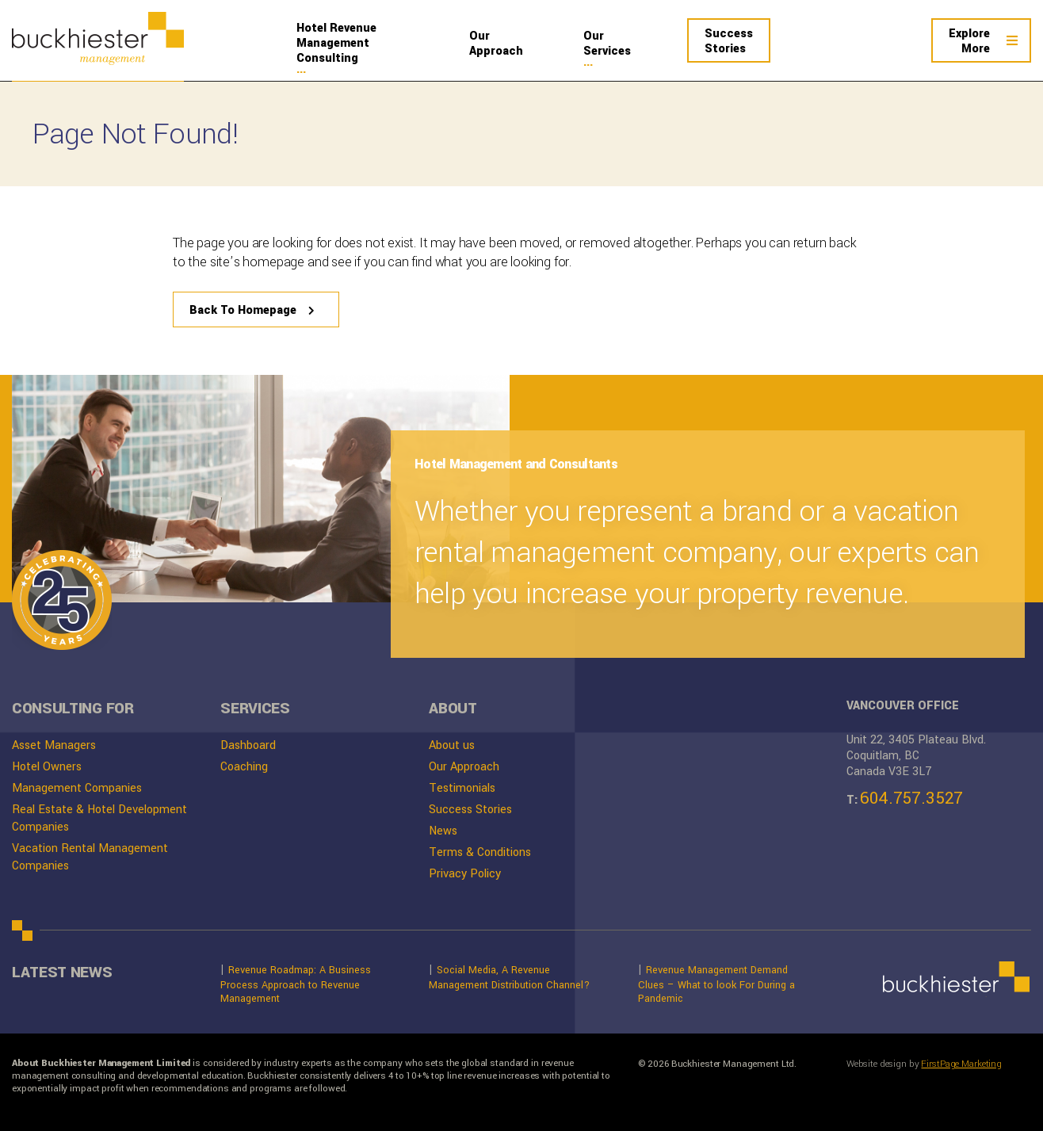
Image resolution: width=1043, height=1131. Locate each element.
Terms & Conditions (480, 852)
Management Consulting (363, 43)
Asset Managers (54, 745)
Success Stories (470, 809)
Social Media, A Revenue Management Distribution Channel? (509, 976)
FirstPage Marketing (961, 1064)
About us (452, 745)
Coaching (244, 766)
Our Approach (464, 766)
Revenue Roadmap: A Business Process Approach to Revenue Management (295, 983)
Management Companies (77, 788)
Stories (729, 41)
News (443, 831)
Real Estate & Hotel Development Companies (99, 818)
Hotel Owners (47, 766)
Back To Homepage (242, 310)
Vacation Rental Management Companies (90, 857)
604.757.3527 (911, 798)
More (969, 41)
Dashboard (248, 745)
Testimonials (462, 788)
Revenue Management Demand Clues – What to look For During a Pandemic (716, 983)
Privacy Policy (465, 873)
